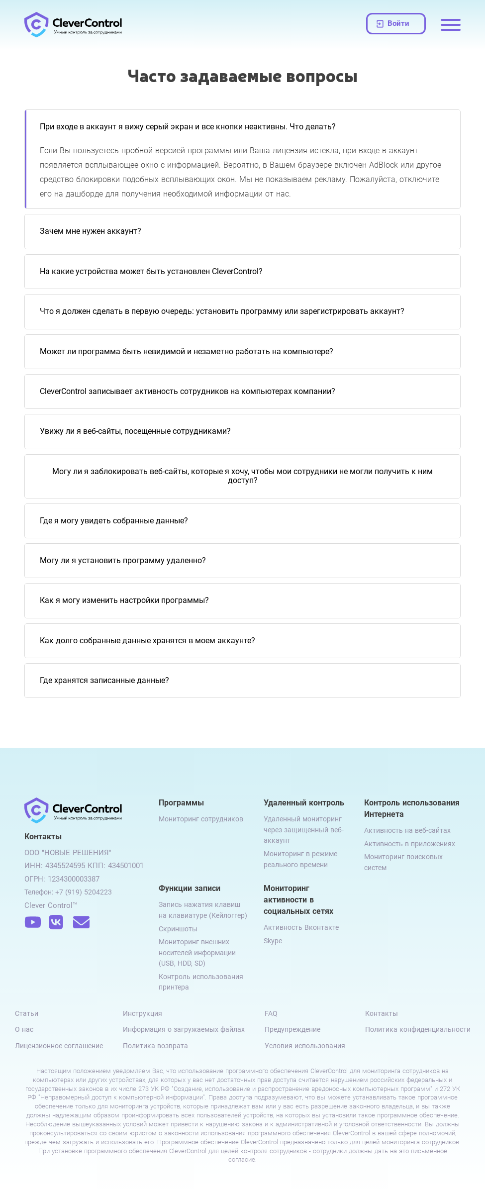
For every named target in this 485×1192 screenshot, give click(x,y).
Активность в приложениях (409, 844)
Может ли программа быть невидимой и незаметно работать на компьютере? (186, 351)
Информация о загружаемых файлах (184, 1029)
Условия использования (305, 1046)
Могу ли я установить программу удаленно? (123, 560)
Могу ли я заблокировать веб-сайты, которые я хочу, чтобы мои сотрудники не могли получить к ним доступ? (242, 476)
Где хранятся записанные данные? (104, 680)
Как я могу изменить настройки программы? (124, 600)
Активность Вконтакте (301, 927)
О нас (24, 1029)
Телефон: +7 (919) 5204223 (68, 892)
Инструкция (142, 1013)
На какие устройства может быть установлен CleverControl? (151, 271)
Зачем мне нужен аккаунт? (90, 231)
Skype (273, 941)
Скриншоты (178, 929)
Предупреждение (292, 1029)
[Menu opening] (451, 25)
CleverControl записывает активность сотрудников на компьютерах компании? (187, 391)
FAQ (271, 1013)
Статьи (26, 1013)
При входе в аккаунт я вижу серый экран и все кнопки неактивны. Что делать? (188, 126)
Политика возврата (155, 1046)
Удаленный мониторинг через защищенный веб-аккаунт (304, 829)
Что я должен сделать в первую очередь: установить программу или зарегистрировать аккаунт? (222, 311)
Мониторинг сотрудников (201, 819)
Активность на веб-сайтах (407, 830)
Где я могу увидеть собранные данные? (114, 520)
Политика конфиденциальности (418, 1029)
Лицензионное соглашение (59, 1046)
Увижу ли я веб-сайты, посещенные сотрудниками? (135, 431)
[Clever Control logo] (74, 25)
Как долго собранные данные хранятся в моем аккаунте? (147, 640)
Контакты (381, 1013)
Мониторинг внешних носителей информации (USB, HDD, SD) (197, 952)
